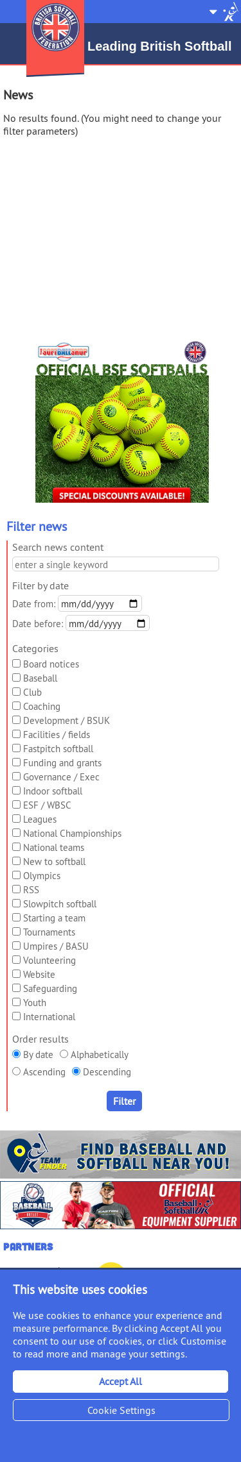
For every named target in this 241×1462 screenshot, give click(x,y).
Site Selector (224, 11)
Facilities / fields (56, 734)
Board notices (51, 664)
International (49, 1017)
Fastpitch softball (58, 749)
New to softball (54, 861)
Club (32, 692)
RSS (31, 890)
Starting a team (54, 918)
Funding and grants (62, 763)
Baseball (40, 678)
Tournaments (49, 932)
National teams (53, 847)
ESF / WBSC (47, 805)
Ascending (44, 1072)
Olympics (41, 876)
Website (39, 974)
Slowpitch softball (59, 904)
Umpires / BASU (56, 946)
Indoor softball (52, 791)
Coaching (41, 706)
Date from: (33, 604)
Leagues (40, 819)
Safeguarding (50, 988)
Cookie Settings (121, 1410)
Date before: (37, 624)
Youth (34, 1002)
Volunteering (49, 960)
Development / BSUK (66, 720)
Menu (11, 6)
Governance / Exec (61, 777)
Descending (107, 1072)
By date (38, 1054)
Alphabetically (100, 1054)
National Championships (72, 833)
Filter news (36, 526)
